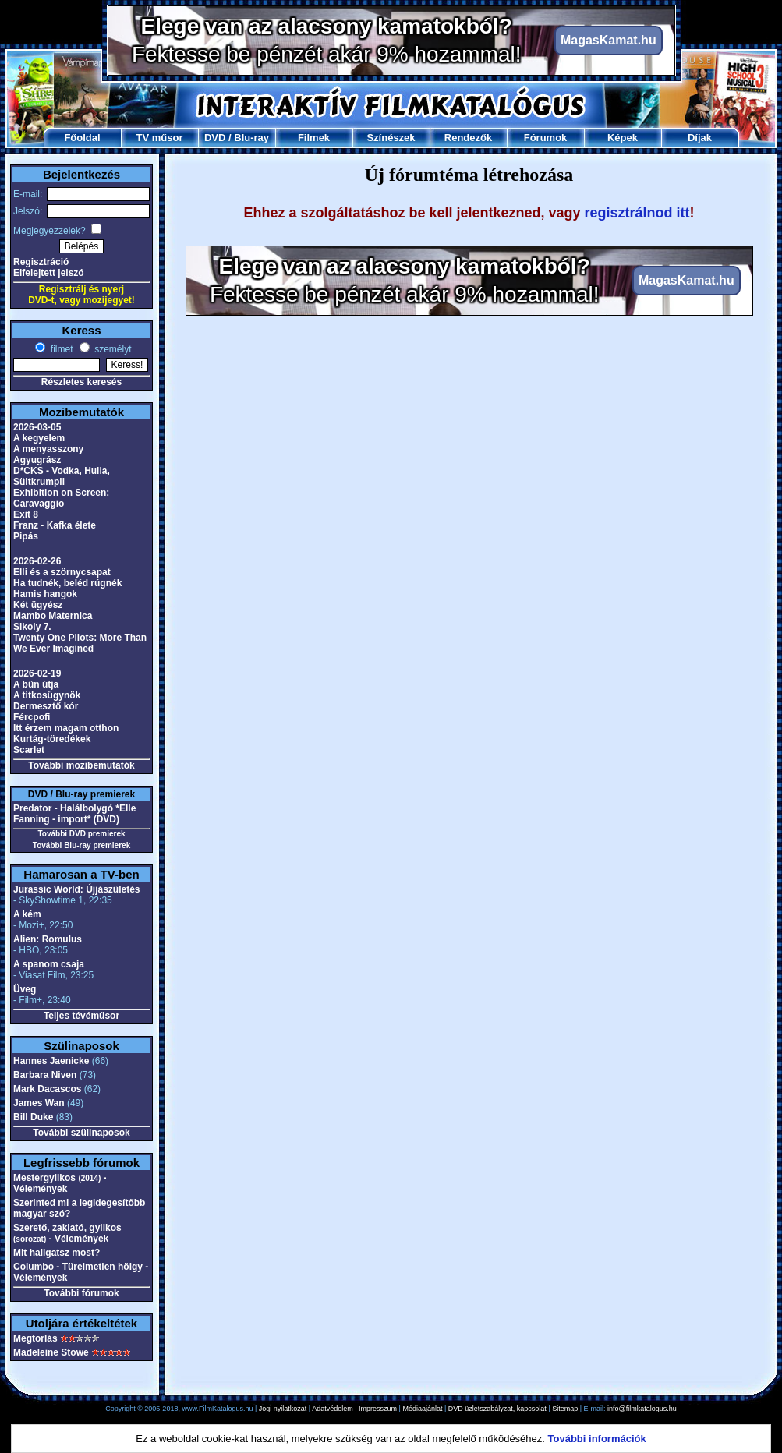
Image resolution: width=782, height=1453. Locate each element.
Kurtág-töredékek (51, 739)
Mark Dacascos (47, 1089)
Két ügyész (37, 604)
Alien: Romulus (47, 939)
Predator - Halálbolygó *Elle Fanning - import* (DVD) (74, 814)
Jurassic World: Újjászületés (76, 889)
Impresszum (378, 1408)
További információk (597, 1438)
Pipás (25, 536)
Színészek (390, 137)
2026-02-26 (37, 561)
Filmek (314, 137)
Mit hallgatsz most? (56, 1252)
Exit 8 (25, 514)
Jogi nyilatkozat (283, 1408)
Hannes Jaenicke (51, 1060)
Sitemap (565, 1408)
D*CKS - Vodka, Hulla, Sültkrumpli (61, 476)
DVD (214, 137)
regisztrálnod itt (637, 213)
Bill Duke (33, 1117)
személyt (112, 349)
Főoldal (82, 137)
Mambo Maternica (52, 615)
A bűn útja (35, 684)
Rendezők (468, 137)
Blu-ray (251, 137)
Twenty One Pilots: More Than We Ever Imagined (80, 643)
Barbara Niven (44, 1074)
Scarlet (28, 749)
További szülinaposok (81, 1132)
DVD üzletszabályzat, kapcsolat (497, 1408)
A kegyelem (39, 438)
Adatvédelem (332, 1408)
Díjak (700, 137)
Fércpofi (31, 717)
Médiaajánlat (422, 1408)
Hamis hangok (45, 594)
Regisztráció (41, 261)
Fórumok (546, 137)
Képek (622, 137)
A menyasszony (48, 449)
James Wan (39, 1103)
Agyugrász (37, 459)
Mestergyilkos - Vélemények (60, 1183)
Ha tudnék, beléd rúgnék (67, 583)
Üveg (24, 989)
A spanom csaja (48, 964)
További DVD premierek (81, 833)
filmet (60, 349)
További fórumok (81, 1293)
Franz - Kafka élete (54, 525)
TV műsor (159, 137)
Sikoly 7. (32, 626)
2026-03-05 (37, 427)
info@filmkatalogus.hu (642, 1408)
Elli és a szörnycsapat (62, 572)
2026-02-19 (37, 673)
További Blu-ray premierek (81, 845)
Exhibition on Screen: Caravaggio (61, 498)
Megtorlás (35, 1338)
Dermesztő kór (45, 706)
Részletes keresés (81, 382)
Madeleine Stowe (51, 1352)
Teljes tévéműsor (81, 1015)
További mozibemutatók (81, 765)
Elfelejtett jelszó (48, 272)
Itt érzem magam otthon (66, 728)
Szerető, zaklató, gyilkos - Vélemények (67, 1233)
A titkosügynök (46, 695)
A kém (27, 914)
